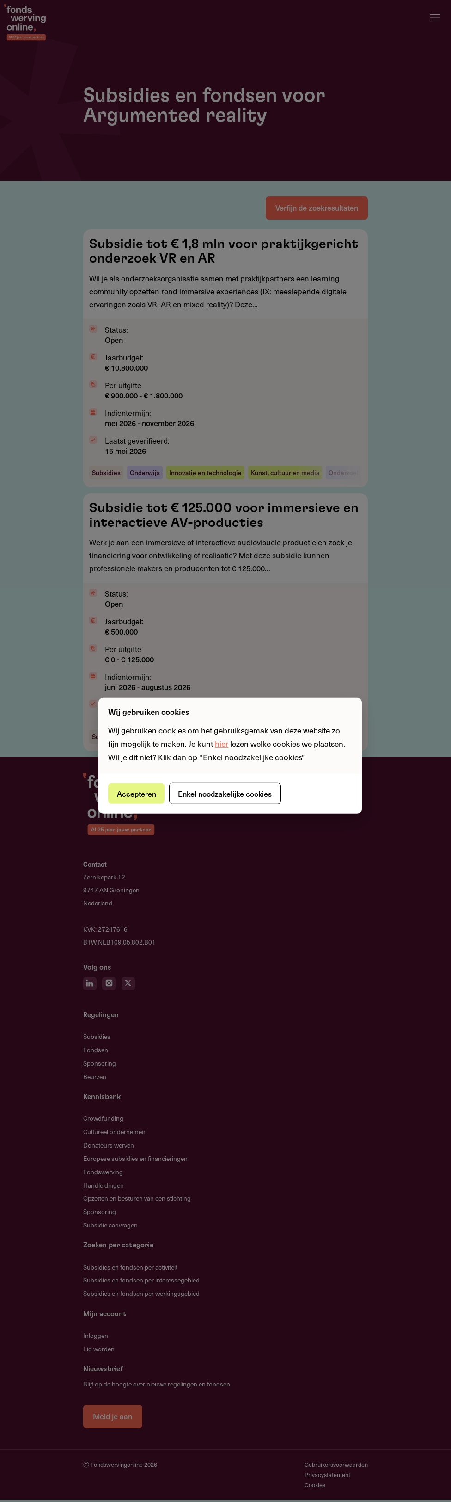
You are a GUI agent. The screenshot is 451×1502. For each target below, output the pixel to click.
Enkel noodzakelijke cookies (229, 793)
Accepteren (138, 793)
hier (221, 743)
